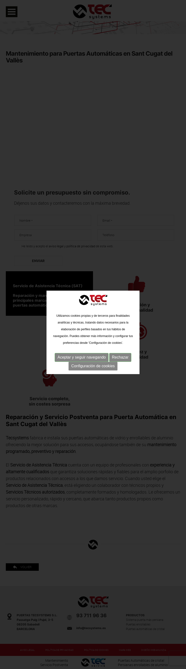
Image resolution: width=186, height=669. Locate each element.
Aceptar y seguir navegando (81, 356)
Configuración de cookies (93, 365)
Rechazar (120, 356)
